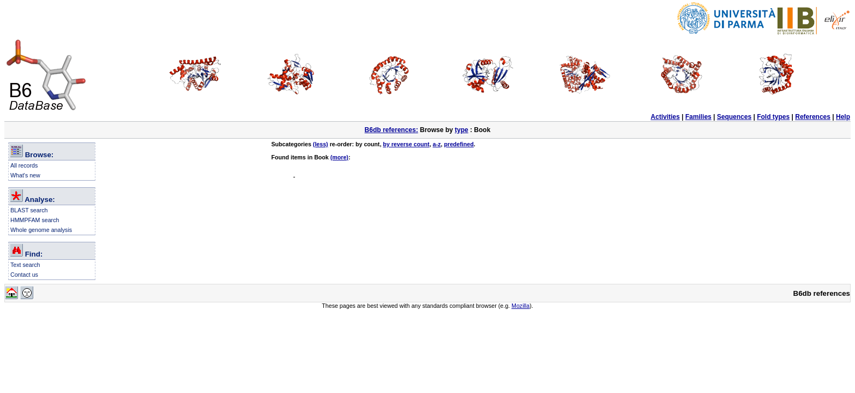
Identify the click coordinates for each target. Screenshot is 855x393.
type (461, 130)
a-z (437, 144)
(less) (320, 144)
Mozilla (520, 305)
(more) (339, 157)
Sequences (734, 117)
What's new (25, 175)
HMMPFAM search (34, 220)
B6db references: (391, 130)
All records (24, 165)
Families (698, 117)
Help (843, 117)
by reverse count (406, 144)
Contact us (24, 274)
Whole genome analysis (41, 230)
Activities (665, 117)
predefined (458, 144)
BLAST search (29, 210)
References (812, 117)
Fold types (773, 117)
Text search (25, 264)
